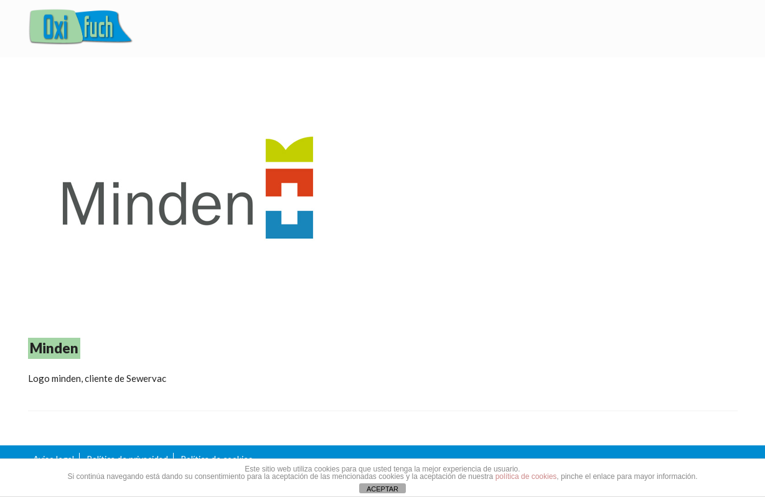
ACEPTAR (382, 489)
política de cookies (526, 476)
